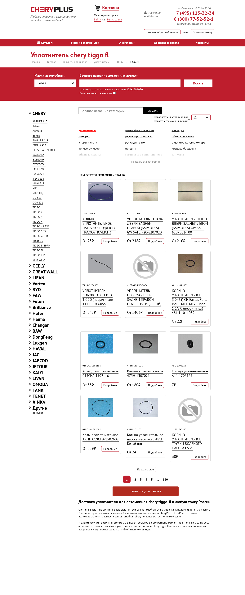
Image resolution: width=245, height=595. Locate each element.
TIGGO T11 (39, 255)
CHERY (39, 113)
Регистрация (114, 19)
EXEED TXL (39, 164)
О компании (127, 43)
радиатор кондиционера (188, 142)
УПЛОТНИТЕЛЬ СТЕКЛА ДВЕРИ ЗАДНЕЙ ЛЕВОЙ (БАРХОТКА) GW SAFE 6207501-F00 (190, 225)
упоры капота (87, 142)
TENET (39, 396)
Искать (198, 83)
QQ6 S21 (38, 202)
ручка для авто (135, 142)
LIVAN (38, 378)
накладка (178, 130)
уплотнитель (87, 130)
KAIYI (38, 372)
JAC (36, 355)
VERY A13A (39, 260)
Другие (40, 408)
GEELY (39, 266)
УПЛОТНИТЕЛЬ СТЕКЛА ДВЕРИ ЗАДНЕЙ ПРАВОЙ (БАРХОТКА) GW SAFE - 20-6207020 (145, 225)
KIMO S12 (38, 183)
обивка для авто (183, 136)
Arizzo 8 (37, 131)
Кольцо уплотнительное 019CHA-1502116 (100, 373)
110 (165, 479)
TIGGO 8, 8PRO (41, 245)
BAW (37, 331)
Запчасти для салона (145, 491)
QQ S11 (37, 197)
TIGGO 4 (37, 221)
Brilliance (42, 307)
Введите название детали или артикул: (109, 75)
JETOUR (40, 367)
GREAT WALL (45, 272)
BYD (37, 290)
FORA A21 (38, 174)
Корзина (110, 8)
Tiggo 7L (38, 240)
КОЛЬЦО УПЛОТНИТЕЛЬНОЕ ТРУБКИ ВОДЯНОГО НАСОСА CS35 (187, 441)
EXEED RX (38, 159)
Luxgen (40, 343)
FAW (37, 295)
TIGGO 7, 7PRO (41, 236)
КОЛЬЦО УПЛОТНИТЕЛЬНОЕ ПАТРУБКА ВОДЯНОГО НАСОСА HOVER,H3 (99, 225)
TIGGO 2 (37, 212)
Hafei (38, 313)
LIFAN (38, 278)
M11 (35, 188)
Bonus (36, 135)
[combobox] (55, 83)
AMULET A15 (40, 121)
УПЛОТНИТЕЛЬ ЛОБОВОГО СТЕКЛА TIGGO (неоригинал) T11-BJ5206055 (97, 297)
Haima (39, 319)
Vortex (39, 284)
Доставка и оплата (166, 43)
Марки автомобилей (85, 43)
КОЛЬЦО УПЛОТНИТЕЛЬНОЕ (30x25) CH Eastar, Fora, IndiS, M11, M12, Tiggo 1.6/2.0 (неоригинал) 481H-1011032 (189, 302)
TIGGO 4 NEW (41, 226)
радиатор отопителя (138, 136)
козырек (84, 136)
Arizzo (36, 126)
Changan (41, 325)
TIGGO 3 (37, 217)
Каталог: (44, 43)
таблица (120, 174)
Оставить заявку (202, 32)
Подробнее (110, 241)
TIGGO (36, 207)
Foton (38, 301)
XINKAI (40, 402)
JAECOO (40, 361)
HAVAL (39, 349)
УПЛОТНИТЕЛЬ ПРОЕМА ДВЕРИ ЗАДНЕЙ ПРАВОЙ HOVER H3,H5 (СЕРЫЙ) (144, 297)
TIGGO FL (38, 250)
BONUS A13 (39, 145)
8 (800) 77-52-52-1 (194, 19)
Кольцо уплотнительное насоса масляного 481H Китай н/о (145, 439)
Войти (97, 19)
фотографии (105, 174)
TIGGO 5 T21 (40, 231)
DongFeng (43, 337)
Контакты (202, 43)
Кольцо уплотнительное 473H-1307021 (145, 373)
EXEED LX (38, 154)
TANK (38, 390)
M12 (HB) (38, 193)
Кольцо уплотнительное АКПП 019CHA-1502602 (100, 437)
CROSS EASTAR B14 (44, 150)
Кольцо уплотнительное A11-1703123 (190, 373)
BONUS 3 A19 (40, 140)
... (158, 479)
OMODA (40, 384)
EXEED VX (39, 169)
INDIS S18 (38, 178)
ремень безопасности (139, 130)
